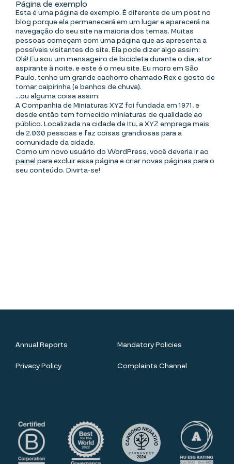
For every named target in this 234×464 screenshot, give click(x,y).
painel (25, 161)
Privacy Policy (38, 366)
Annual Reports (41, 345)
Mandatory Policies (149, 345)
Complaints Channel (152, 366)
